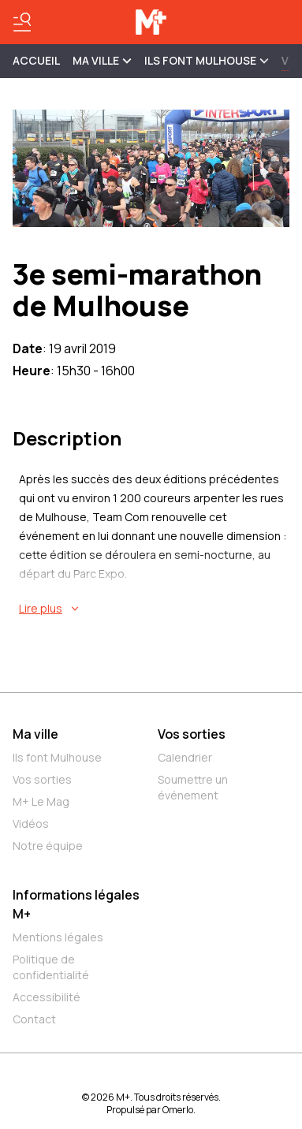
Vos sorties (42, 779)
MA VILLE (102, 60)
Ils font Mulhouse (57, 757)
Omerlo (177, 1109)
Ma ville (35, 734)
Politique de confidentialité (51, 967)
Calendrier (185, 757)
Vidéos (31, 823)
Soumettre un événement (193, 787)
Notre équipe (48, 845)
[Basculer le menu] (22, 22)
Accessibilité (46, 996)
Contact (34, 1019)
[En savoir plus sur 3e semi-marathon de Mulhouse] (154, 609)
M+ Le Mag (41, 801)
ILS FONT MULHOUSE (206, 60)
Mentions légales (58, 937)
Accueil (36, 60)
